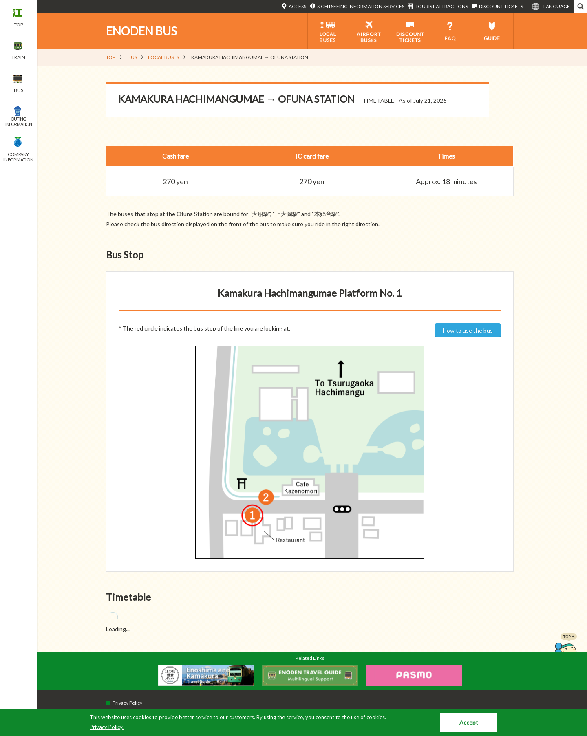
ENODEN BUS (141, 31)
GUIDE (492, 31)
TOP (110, 57)
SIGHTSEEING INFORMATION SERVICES (360, 6)
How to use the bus (468, 330)
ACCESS (297, 6)
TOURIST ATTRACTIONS (441, 6)
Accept (468, 722)
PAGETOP (565, 649)
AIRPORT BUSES (369, 31)
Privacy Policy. (107, 727)
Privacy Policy (127, 703)
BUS (132, 57)
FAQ (451, 31)
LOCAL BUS (328, 31)
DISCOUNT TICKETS (501, 6)
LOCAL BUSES (163, 57)
